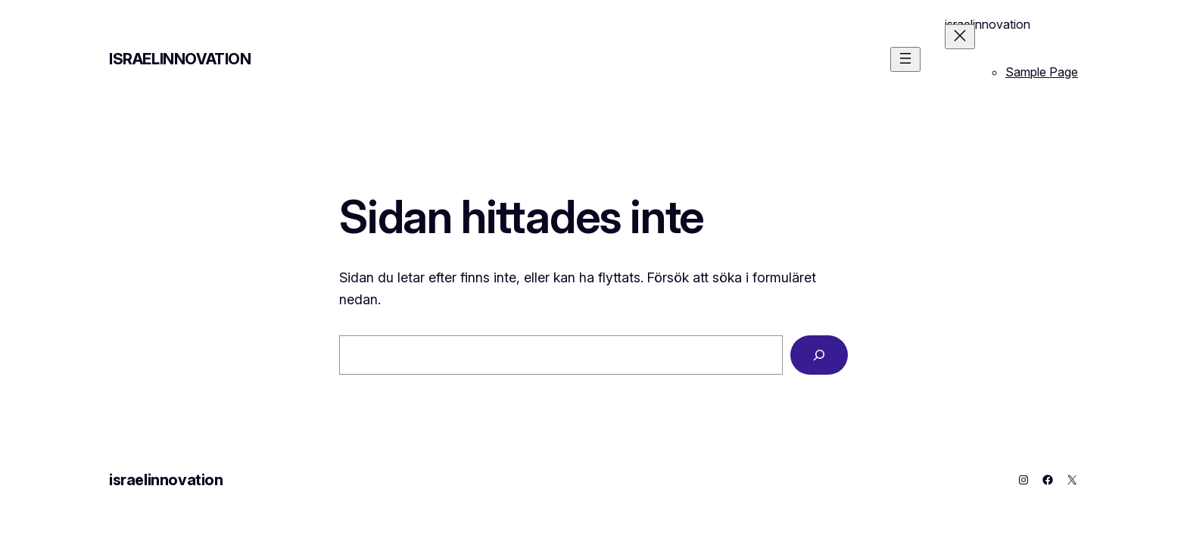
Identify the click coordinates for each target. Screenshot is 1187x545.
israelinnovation (180, 59)
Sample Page (1041, 71)
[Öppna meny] (905, 59)
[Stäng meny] (960, 36)
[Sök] (819, 355)
